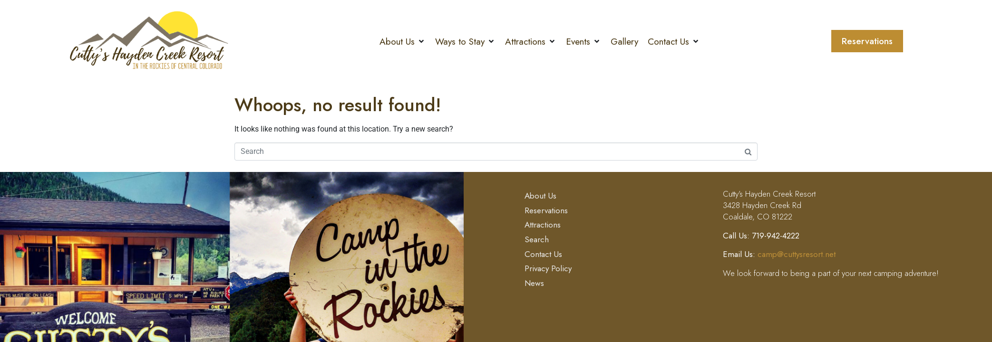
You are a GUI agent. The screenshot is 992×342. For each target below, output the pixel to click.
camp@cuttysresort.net (797, 254)
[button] (402, 41)
